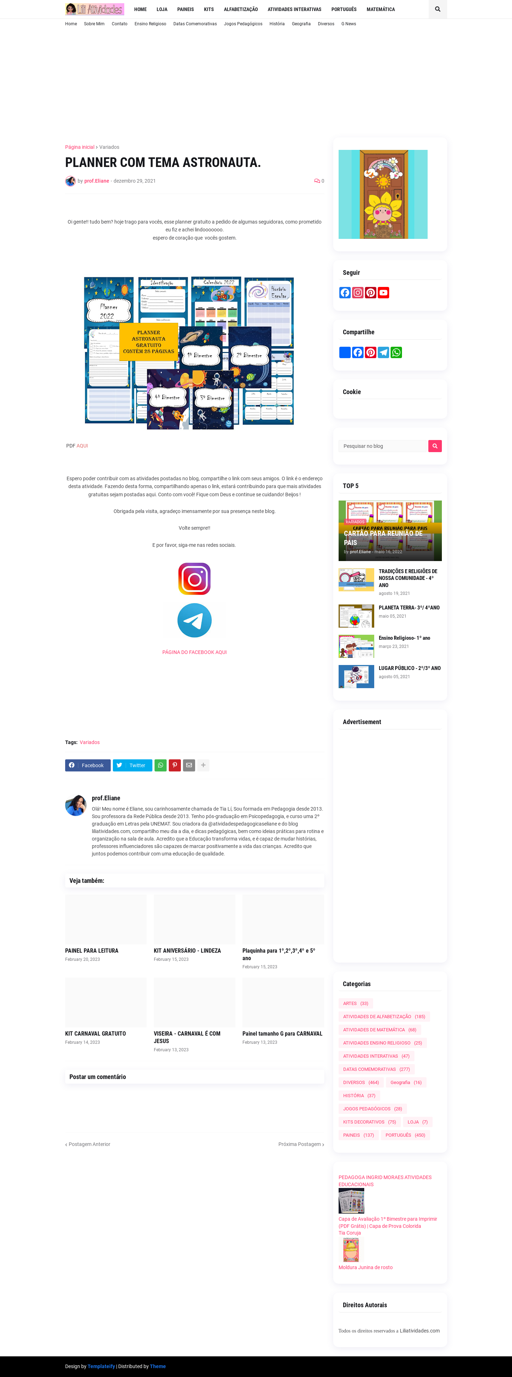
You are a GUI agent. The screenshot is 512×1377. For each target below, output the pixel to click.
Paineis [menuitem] (185, 9)
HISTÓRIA (359, 1095)
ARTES (356, 1003)
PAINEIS (358, 1135)
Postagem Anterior (89, 1144)
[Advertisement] (238, 81)
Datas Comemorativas (195, 23)
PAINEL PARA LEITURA (92, 950)
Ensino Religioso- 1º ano (404, 638)
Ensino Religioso (150, 23)
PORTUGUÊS (405, 1135)
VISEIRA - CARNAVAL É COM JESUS (187, 1037)
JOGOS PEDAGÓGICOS (372, 1109)
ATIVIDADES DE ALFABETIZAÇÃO (384, 1016)
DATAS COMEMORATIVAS (376, 1069)
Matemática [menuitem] (381, 9)
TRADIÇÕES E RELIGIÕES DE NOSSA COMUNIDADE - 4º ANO (408, 578)
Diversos (326, 23)
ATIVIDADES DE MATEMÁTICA (380, 1030)
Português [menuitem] (344, 9)
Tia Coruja (350, 1233)
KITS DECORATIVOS (369, 1122)
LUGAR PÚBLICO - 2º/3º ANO (410, 668)
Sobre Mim (94, 23)
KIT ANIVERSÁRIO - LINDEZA (187, 950)
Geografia (301, 23)
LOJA (418, 1122)
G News (348, 23)
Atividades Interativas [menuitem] (295, 9)
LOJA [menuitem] (162, 9)
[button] (438, 9)
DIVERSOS (361, 1082)
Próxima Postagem (299, 1144)
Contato (119, 23)
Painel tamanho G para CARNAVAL (282, 1033)
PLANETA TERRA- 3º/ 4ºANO (409, 607)
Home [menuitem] (140, 9)
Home (71, 23)
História (277, 23)
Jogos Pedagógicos (243, 23)
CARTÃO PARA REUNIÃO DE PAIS (383, 538)
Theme (158, 1366)
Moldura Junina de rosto (366, 1267)
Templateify (101, 1366)
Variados (109, 147)
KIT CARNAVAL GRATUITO (95, 1033)
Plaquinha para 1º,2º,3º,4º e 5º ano (278, 954)
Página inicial (79, 147)
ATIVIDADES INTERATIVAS (376, 1056)
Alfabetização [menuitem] (241, 9)
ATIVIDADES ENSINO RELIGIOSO (382, 1043)
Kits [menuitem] (209, 9)
